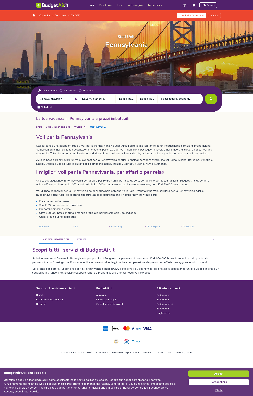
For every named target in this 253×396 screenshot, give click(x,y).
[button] (208, 5)
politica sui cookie (96, 379)
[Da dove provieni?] (54, 99)
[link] (194, 5)
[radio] (47, 90)
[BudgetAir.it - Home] (52, 5)
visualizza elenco (139, 383)
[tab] (56, 240)
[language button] (185, 5)
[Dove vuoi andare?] (97, 99)
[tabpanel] (126, 260)
